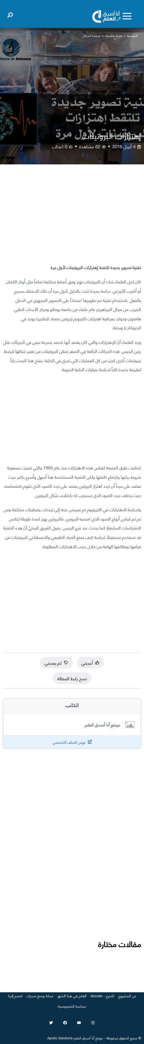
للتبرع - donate (102, 995)
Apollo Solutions (60, 1037)
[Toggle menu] (127, 16)
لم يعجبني (56, 663)
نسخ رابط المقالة (72, 678)
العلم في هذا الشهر (71, 995)
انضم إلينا (15, 995)
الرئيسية (132, 35)
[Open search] (10, 14)
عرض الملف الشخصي (69, 742)
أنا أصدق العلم (84, 1037)
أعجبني (90, 663)
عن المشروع (127, 995)
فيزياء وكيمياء (113, 35)
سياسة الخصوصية (72, 1005)
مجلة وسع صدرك (40, 995)
